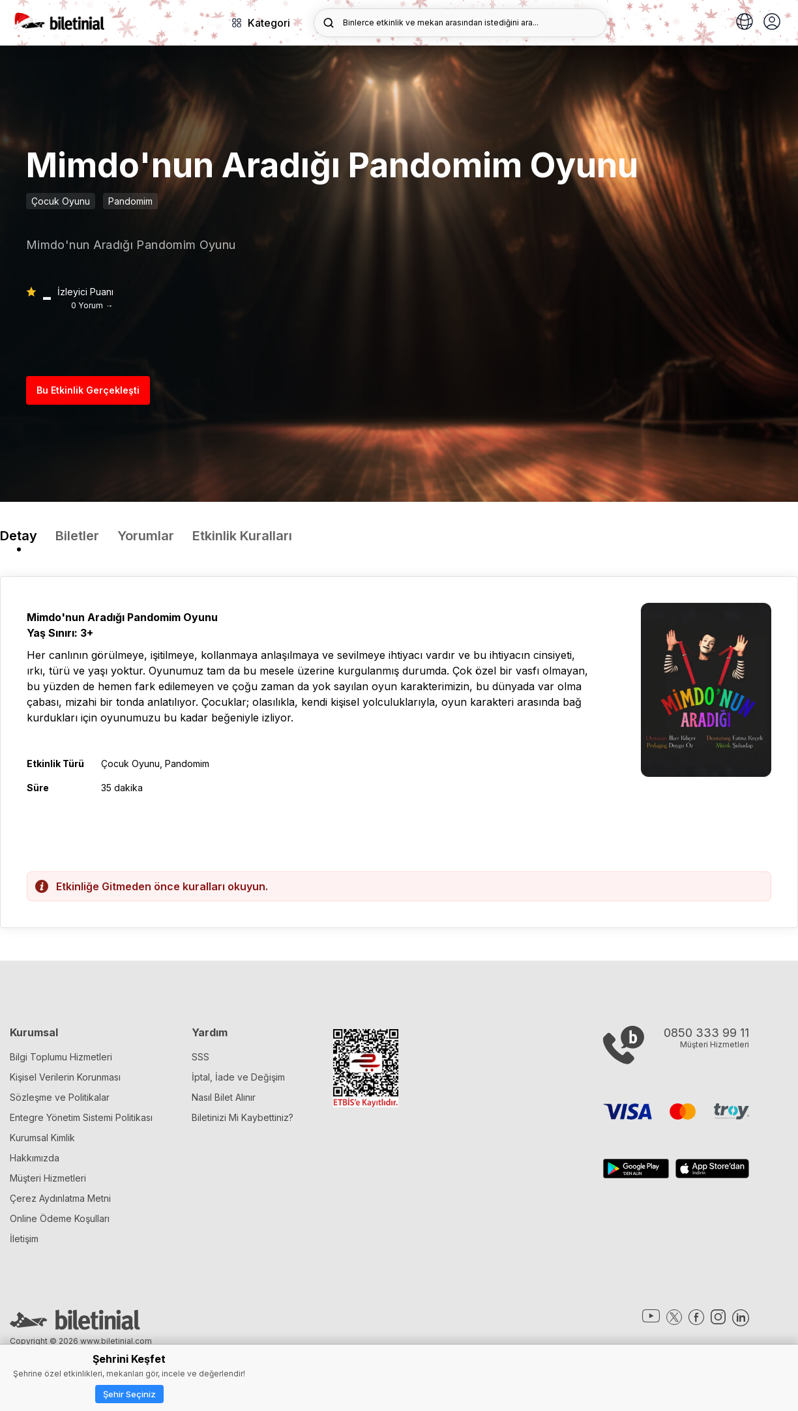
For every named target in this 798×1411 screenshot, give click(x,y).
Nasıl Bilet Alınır (224, 1097)
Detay (18, 536)
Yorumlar (145, 536)
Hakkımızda (34, 1157)
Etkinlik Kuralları (242, 536)
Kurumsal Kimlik (42, 1137)
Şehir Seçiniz (129, 1394)
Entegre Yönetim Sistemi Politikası (81, 1117)
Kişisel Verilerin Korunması (65, 1077)
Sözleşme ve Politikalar (60, 1097)
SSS (200, 1056)
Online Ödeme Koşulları (60, 1218)
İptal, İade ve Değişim (238, 1077)
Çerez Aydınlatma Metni (60, 1198)
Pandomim (130, 201)
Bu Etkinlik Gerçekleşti (88, 390)
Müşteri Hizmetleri (48, 1178)
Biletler (77, 536)
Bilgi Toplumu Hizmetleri (61, 1056)
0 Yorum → (92, 305)
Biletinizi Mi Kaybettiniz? (242, 1117)
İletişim (24, 1238)
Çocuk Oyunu (60, 201)
